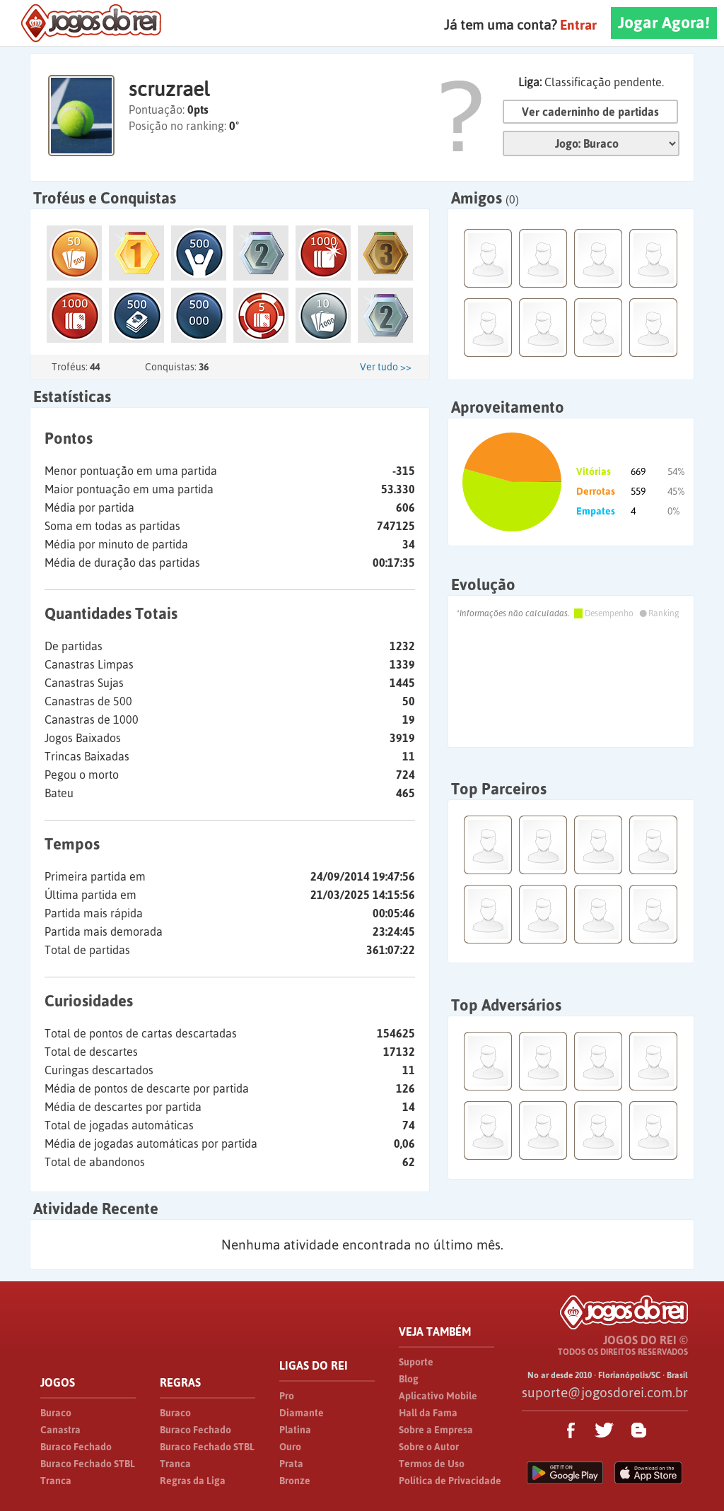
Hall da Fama (428, 1412)
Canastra (60, 1429)
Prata (291, 1463)
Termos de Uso (432, 1463)
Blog (409, 1378)
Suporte (416, 1362)
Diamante (301, 1412)
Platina (295, 1429)
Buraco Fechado (76, 1446)
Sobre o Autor (429, 1446)
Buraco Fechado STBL (87, 1463)
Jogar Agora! (664, 22)
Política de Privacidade (450, 1480)
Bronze (294, 1480)
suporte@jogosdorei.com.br (605, 1392)
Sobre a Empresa (436, 1429)
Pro (286, 1395)
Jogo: (591, 143)
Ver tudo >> (385, 366)
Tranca (55, 1480)
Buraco (55, 1412)
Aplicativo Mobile (438, 1395)
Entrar (578, 25)
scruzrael (169, 89)
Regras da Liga (193, 1480)
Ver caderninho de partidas (590, 111)
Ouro (290, 1446)
